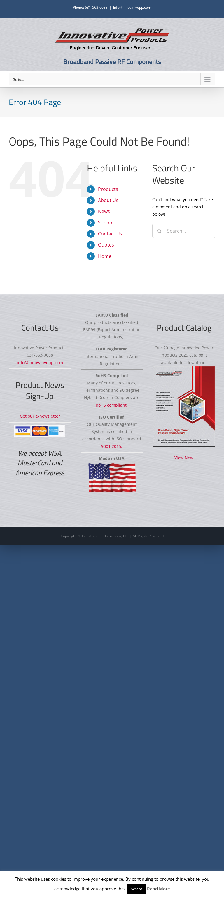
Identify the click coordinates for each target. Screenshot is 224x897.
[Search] (159, 231)
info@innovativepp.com (132, 7)
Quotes (106, 245)
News (104, 211)
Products (108, 189)
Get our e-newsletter (40, 416)
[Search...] (183, 231)
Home (104, 256)
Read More (158, 888)
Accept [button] (136, 888)
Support (107, 222)
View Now (183, 457)
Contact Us (110, 234)
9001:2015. (111, 446)
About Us (108, 200)
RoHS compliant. (112, 405)
